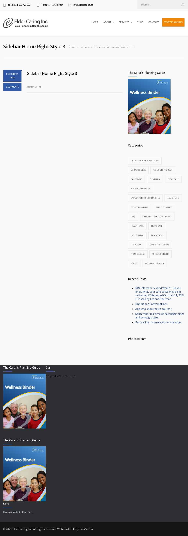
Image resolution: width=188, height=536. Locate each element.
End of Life (173, 197)
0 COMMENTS (12, 86)
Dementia (155, 179)
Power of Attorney (159, 244)
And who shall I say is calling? (153, 309)
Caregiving (136, 179)
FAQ (133, 216)
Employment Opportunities (145, 197)
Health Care (137, 226)
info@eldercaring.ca (83, 4)
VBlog (134, 263)
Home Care (156, 226)
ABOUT (107, 22)
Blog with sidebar (90, 47)
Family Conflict (164, 207)
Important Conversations (151, 304)
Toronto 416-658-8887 (52, 4)
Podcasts (136, 244)
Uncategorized (160, 254)
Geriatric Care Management (157, 216)
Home (72, 47)
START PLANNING (173, 22)
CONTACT (153, 22)
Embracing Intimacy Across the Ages (158, 322)
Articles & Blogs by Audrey (145, 160)
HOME (95, 22)
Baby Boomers (138, 169)
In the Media (137, 235)
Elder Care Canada (140, 188)
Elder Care (173, 179)
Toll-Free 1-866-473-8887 (19, 4)
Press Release (138, 254)
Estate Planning (139, 207)
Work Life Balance (154, 263)
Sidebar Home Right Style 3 (52, 73)
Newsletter (157, 235)
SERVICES (124, 22)
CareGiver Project (162, 169)
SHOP (140, 22)
